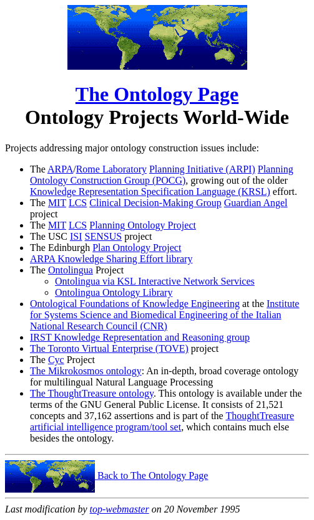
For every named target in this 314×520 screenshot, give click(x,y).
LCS (78, 202)
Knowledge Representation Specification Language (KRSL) (150, 191)
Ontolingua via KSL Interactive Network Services (155, 281)
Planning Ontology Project (142, 225)
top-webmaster (119, 509)
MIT (57, 202)
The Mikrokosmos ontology (86, 371)
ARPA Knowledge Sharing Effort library (111, 258)
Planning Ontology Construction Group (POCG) (161, 175)
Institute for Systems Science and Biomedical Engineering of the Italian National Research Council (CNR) (164, 314)
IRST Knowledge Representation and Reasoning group (140, 337)
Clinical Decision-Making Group (155, 202)
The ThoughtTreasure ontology (92, 393)
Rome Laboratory (111, 169)
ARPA (60, 169)
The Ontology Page (157, 94)
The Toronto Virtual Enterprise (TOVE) (109, 348)
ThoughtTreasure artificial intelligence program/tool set (162, 421)
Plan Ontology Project (136, 247)
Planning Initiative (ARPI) (202, 169)
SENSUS (103, 236)
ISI (76, 236)
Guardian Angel (256, 202)
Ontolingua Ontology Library (113, 292)
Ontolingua (70, 270)
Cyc (56, 359)
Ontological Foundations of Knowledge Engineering (135, 303)
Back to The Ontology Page (106, 475)
